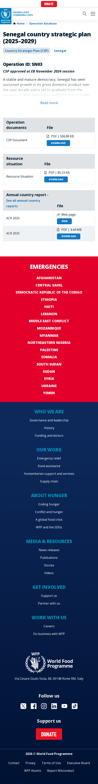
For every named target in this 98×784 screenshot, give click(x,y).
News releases (49, 550)
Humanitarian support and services (49, 474)
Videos (49, 573)
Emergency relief (49, 458)
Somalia (49, 357)
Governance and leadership (49, 420)
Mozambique (49, 328)
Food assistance (49, 466)
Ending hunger (49, 504)
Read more (49, 102)
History (49, 428)
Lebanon (49, 314)
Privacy (30, 763)
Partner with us (49, 603)
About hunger (49, 495)
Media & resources (49, 541)
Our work (49, 449)
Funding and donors (49, 435)
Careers (49, 626)
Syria (49, 378)
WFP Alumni (32, 770)
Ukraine (49, 385)
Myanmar (49, 335)
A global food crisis (49, 519)
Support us (49, 596)
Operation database (43, 23)
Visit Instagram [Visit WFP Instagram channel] (44, 706)
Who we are (49, 411)
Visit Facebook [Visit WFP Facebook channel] (33, 706)
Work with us (49, 617)
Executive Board (78, 763)
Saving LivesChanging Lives (23, 13)
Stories (49, 565)
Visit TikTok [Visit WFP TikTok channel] (74, 706)
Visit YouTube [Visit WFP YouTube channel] (64, 706)
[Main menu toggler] (92, 14)
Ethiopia (49, 299)
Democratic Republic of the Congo (49, 292)
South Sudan (49, 364)
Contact (13, 763)
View (64, 221)
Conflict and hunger (49, 512)
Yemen (49, 393)
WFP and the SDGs (49, 527)
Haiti (49, 306)
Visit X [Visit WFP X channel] (23, 706)
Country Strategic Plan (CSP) (26, 51)
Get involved (49, 587)
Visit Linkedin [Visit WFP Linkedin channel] (54, 706)
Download (58, 143)
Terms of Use (51, 763)
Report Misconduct (60, 770)
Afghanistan (49, 278)
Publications (49, 558)
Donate (49, 4)
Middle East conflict (49, 321)
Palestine (49, 350)
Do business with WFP (49, 634)
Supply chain (49, 481)
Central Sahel (49, 285)
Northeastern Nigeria (49, 342)
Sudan (49, 371)
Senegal (60, 51)
